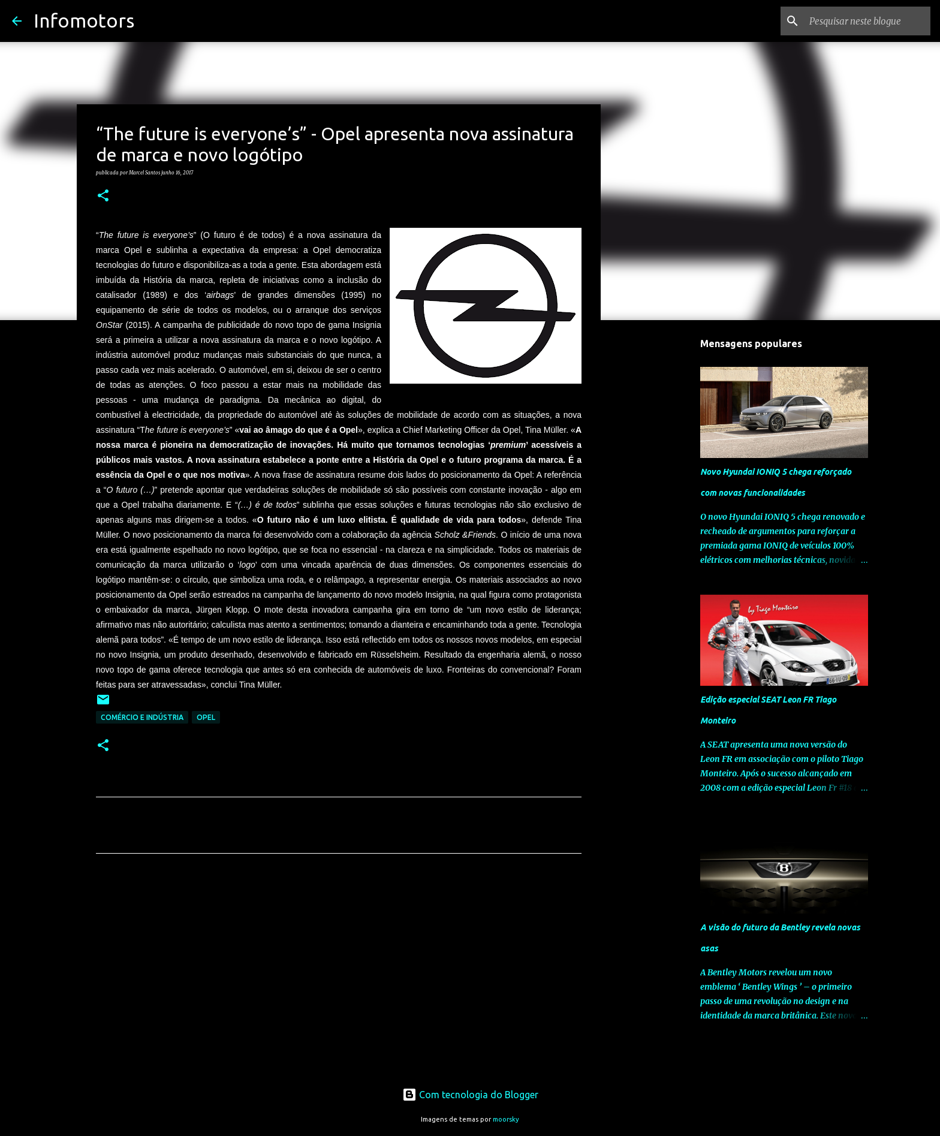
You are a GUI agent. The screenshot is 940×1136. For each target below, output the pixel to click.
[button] (103, 196)
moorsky (506, 1119)
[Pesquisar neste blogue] (867, 21)
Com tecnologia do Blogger (470, 1094)
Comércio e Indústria (142, 717)
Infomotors (84, 20)
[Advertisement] (338, 975)
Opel (206, 717)
